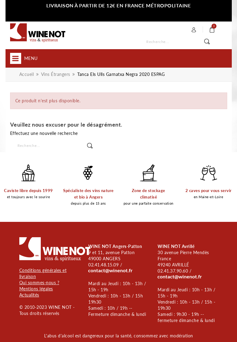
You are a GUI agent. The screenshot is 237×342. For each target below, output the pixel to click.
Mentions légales (36, 288)
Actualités (29, 294)
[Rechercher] (181, 42)
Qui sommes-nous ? (39, 282)
